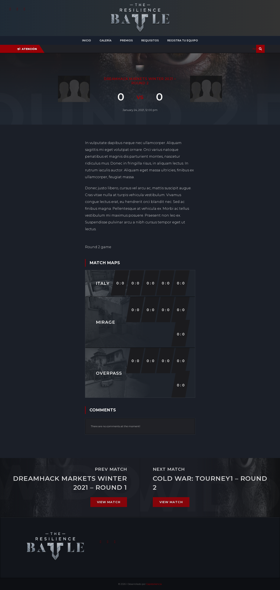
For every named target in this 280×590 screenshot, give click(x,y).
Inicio (86, 40)
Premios (126, 40)
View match (108, 502)
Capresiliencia (154, 584)
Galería (105, 40)
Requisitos (150, 40)
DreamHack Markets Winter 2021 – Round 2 (140, 81)
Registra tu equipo (182, 40)
